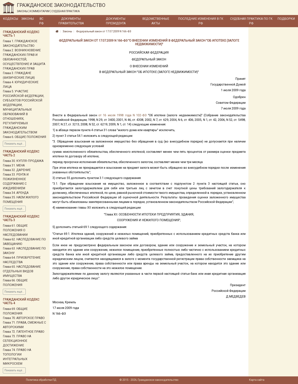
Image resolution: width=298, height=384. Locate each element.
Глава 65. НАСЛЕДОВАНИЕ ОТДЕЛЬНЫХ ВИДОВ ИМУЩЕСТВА (22, 271)
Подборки (286, 19)
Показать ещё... (14, 143)
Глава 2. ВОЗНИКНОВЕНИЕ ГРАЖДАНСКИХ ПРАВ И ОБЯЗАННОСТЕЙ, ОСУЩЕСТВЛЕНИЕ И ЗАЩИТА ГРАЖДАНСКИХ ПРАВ (24, 59)
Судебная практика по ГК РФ (251, 21)
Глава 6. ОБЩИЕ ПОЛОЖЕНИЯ (24, 137)
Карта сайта (256, 379)
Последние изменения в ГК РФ (200, 21)
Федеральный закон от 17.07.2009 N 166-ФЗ (103, 31)
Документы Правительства (71, 21)
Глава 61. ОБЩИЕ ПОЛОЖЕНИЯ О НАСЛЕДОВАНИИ (15, 230)
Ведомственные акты (155, 21)
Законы (27, 19)
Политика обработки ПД (41, 379)
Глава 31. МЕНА (14, 165)
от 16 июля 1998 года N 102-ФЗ (122, 115)
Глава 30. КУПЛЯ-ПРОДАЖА (23, 161)
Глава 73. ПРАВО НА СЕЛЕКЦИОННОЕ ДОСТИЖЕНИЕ (17, 340)
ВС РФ (41, 21)
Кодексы (10, 19)
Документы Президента (116, 21)
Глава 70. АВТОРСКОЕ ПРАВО (24, 318)
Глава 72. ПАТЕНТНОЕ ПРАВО (23, 331)
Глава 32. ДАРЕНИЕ (17, 170)
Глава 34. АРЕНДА (16, 193)
